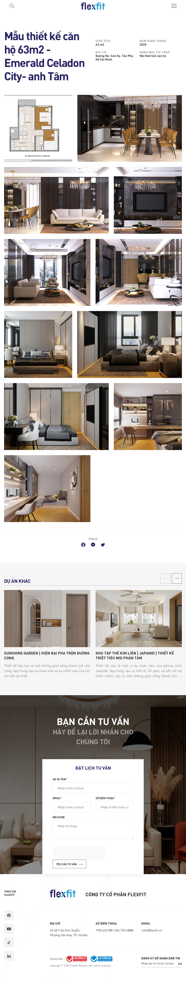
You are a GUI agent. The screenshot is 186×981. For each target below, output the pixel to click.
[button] (177, 578)
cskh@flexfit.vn (151, 930)
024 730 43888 (124, 930)
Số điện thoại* (105, 798)
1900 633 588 (104, 930)
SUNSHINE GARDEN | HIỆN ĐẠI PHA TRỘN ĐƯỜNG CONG (47, 655)
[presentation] (79, 853)
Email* (57, 798)
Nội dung (59, 817)
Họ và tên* (60, 779)
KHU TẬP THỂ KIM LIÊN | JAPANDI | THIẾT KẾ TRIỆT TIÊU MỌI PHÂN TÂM (135, 655)
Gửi (180, 963)
